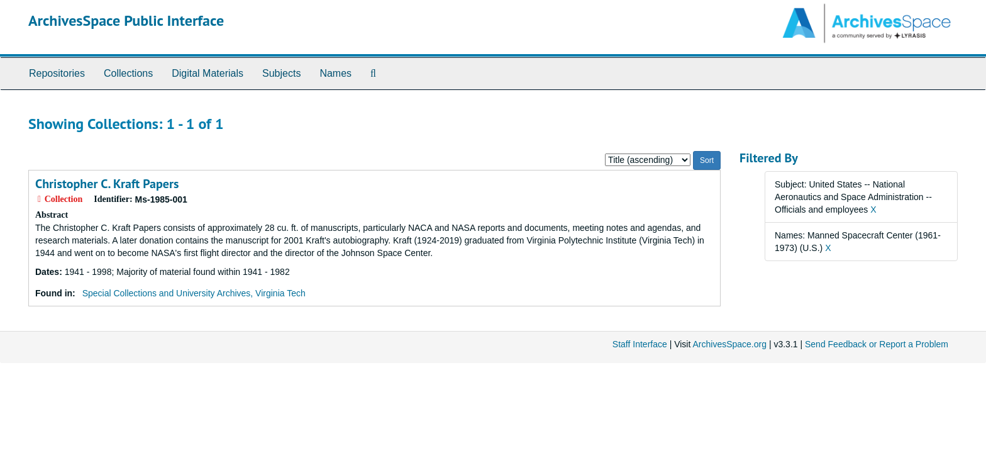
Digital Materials (207, 73)
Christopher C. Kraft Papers (107, 184)
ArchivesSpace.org (729, 344)
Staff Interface (639, 344)
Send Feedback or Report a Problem (876, 344)
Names (335, 73)
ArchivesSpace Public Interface (126, 20)
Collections (128, 73)
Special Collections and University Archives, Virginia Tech (194, 293)
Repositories (57, 73)
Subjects (281, 73)
